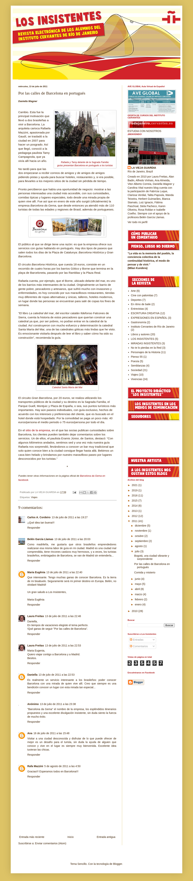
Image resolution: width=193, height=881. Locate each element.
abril (137, 589)
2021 (135, 485)
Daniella (32, 674)
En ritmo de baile (141, 304)
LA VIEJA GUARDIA (143, 167)
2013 (135, 510)
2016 (135, 495)
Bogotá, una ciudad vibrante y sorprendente (151, 557)
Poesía (135, 361)
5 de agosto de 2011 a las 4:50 (62, 766)
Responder (33, 527)
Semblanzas (138, 365)
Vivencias (136, 379)
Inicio (70, 836)
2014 (135, 505)
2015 (135, 500)
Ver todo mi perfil (137, 222)
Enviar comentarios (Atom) (50, 843)
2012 (135, 515)
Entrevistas (137, 308)
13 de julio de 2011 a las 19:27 (70, 517)
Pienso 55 (137, 356)
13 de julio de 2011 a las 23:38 (58, 704)
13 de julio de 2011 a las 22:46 (63, 616)
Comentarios (139, 646)
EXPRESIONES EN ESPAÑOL (149, 317)
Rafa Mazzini (35, 766)
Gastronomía (138, 322)
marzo (139, 594)
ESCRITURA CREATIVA (145, 313)
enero (138, 604)
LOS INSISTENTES (142, 338)
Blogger (117, 863)
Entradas (136, 639)
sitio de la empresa (38, 430)
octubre (139, 535)
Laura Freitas (35, 616)
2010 (135, 611)
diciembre (141, 525)
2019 (135, 490)
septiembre (142, 541)
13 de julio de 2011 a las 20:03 (72, 539)
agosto (139, 546)
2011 (135, 521)
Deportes (136, 299)
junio (138, 578)
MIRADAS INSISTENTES (146, 343)
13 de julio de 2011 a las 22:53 (63, 645)
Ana (29, 733)
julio (137, 551)
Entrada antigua (106, 836)
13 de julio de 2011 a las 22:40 (64, 572)
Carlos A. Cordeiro (39, 517)
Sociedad (136, 370)
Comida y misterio (144, 572)
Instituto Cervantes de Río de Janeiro (153, 326)
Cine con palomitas (142, 295)
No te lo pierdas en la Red (146, 347)
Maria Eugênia (36, 572)
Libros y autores (140, 334)
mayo (138, 583)
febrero (139, 599)
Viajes (34, 497)
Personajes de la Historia (145, 352)
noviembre (141, 530)
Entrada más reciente (31, 836)
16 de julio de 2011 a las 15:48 (51, 733)
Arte (133, 290)
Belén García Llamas (40, 539)
